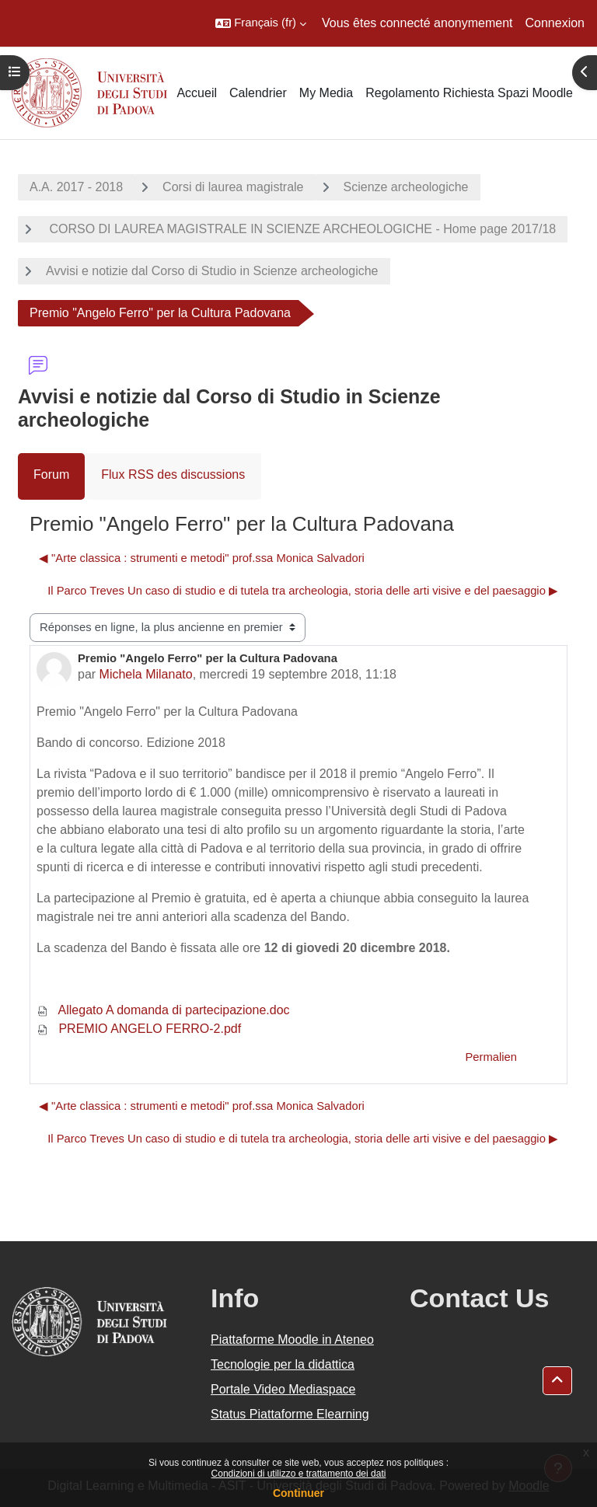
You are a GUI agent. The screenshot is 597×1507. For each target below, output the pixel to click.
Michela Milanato (146, 674)
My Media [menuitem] (326, 92)
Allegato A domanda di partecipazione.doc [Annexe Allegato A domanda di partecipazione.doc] (163, 1010)
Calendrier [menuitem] (258, 92)
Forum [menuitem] (51, 474)
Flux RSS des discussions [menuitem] (173, 474)
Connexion (555, 23)
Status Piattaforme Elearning (290, 1414)
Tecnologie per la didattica (282, 1364)
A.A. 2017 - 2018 (76, 187)
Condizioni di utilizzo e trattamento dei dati (298, 1473)
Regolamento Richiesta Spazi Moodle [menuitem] (469, 92)
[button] (261, 23)
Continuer (298, 1493)
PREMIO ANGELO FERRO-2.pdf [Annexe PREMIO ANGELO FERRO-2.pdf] (139, 1028)
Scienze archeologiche (406, 187)
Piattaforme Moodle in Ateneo (292, 1339)
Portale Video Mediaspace (283, 1389)
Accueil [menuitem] (196, 92)
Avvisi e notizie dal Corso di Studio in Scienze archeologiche (212, 270)
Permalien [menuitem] (491, 1057)
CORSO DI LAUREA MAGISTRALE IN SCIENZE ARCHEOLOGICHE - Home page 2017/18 (301, 228)
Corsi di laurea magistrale (232, 187)
